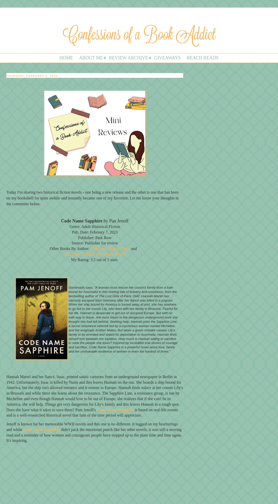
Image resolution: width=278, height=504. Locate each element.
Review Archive (128, 57)
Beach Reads (203, 57)
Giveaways (167, 57)
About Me (91, 57)
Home (66, 57)
